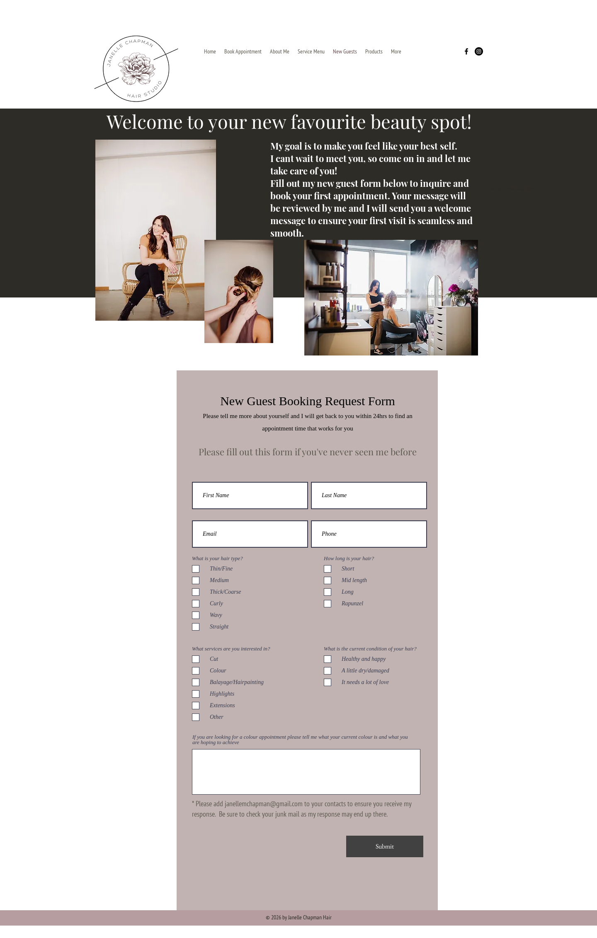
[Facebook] (466, 51)
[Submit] (384, 846)
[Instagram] (479, 51)
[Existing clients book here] (510, 189)
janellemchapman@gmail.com (264, 803)
